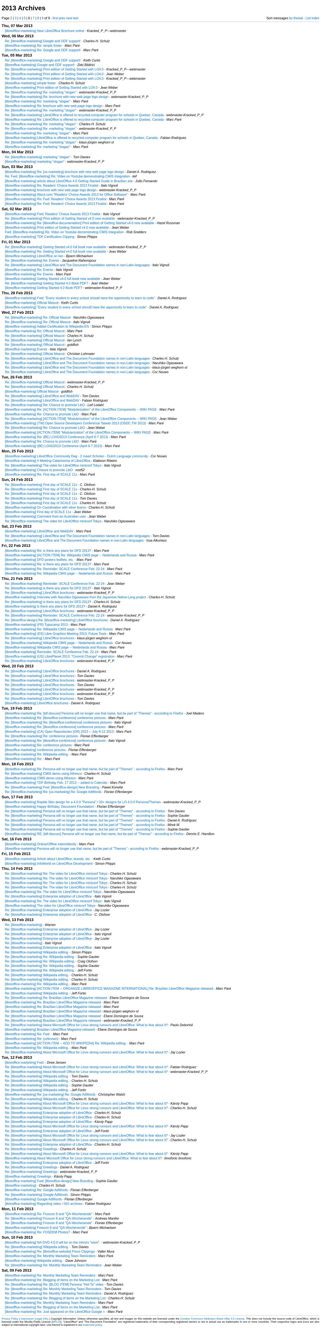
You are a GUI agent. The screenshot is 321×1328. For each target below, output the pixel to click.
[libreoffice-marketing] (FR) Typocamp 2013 (36, 624)
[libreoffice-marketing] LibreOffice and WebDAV (39, 531)
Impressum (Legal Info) (34, 1318)
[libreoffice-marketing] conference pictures (35, 750)
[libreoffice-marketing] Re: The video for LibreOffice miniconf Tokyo (53, 892)
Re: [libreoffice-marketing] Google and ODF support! (43, 41)
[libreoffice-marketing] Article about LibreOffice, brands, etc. (48, 859)
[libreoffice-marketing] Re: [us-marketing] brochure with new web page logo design (64, 172)
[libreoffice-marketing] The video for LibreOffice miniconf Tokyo (50, 905)
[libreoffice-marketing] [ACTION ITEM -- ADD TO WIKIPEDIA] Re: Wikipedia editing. (66, 1043)
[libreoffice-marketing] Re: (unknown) (31, 1039)
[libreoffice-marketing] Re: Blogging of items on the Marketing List (52, 1280)
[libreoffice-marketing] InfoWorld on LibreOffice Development (49, 863)
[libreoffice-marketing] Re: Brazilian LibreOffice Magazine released (53, 1002)
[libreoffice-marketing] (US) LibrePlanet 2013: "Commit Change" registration (59, 656)
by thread (296, 18)
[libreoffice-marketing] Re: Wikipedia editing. (37, 754)
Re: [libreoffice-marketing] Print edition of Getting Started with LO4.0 (54, 69)
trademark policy (92, 1324)
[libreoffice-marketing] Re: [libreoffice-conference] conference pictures (55, 718)
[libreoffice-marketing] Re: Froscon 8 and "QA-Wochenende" (48, 1214)
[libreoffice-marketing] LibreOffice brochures (36, 703)
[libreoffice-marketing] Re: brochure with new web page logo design (53, 106)
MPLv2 (56, 1321)
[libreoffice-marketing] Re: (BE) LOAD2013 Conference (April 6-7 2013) (56, 437)
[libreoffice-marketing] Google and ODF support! (40, 65)
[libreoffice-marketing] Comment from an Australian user (45, 516)
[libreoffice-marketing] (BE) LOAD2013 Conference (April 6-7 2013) (53, 446)
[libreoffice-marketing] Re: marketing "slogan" (37, 101)
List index (312, 18)
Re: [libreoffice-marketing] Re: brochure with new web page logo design (57, 97)
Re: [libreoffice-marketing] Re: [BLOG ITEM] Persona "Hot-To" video (54, 1284)
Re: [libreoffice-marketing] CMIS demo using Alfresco (43, 773)
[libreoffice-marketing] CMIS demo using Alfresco (40, 778)
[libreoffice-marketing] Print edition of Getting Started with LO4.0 (51, 87)
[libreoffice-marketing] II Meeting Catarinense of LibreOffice (47, 460)
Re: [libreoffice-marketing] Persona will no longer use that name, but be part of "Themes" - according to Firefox (85, 811)
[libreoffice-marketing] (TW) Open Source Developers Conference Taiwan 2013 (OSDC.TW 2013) (75, 423)
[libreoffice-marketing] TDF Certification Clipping (39, 237)
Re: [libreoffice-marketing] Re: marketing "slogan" (40, 92)
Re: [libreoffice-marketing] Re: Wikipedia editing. (40, 957)
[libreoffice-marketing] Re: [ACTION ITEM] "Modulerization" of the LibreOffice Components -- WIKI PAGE (81, 409)
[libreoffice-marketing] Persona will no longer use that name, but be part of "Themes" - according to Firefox (82, 848)
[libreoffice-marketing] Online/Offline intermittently (40, 844)
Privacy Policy (10, 1318)
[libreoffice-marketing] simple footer (30, 83)
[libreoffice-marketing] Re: (23, 759)
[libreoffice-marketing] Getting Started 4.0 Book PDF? (43, 288)
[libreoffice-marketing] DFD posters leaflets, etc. (39, 559)
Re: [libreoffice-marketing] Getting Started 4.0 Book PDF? (46, 283)
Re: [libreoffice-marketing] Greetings (31, 1149)
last (75, 18)
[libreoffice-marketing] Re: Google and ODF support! (43, 50)
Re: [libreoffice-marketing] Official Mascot (34, 335)
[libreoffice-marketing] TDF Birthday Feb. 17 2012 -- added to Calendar (56, 782)
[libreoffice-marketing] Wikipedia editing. (34, 1260)
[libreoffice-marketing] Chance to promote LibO (39, 470)
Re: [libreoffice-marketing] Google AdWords (36, 1194)
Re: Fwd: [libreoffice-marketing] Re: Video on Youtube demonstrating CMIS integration (67, 176)
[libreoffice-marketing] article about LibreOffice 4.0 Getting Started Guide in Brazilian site (69, 181)
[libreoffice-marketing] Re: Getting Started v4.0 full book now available (55, 251)
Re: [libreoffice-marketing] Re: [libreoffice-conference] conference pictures (58, 722)
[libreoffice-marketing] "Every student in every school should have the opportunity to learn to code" (76, 307)
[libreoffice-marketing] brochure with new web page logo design (50, 190)
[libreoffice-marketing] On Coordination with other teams (45, 507)
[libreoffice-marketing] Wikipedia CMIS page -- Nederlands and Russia (56, 647)
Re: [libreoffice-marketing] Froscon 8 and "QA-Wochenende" (48, 1218)
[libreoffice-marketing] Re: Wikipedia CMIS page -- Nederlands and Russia (59, 573)
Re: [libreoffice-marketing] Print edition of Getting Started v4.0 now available (60, 218)
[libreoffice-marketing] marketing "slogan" (34, 161)
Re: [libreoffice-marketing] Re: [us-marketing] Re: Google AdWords (53, 792)
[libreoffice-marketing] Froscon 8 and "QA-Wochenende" (45, 1227)
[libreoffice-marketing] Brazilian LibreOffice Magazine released (50, 1029)
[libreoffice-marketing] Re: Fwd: (27, 1034)
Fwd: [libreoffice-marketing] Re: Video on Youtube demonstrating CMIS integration (64, 232)
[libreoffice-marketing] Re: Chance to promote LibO (42, 414)
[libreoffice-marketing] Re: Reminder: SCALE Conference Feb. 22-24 (54, 569)
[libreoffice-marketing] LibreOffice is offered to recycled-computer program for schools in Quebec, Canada (81, 138)
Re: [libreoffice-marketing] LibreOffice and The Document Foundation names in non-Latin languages (77, 265)
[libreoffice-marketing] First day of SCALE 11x (38, 512)
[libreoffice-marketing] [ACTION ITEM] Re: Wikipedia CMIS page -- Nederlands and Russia (71, 555)
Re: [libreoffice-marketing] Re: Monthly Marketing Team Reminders (53, 1265)
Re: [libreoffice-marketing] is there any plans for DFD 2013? (48, 588)
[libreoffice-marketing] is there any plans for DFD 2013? (45, 606)
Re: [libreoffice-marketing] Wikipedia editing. (37, 952)
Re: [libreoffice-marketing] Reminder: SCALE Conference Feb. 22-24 (54, 583)
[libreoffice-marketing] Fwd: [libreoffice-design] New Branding (49, 1181)
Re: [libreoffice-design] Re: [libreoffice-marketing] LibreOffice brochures (56, 620)
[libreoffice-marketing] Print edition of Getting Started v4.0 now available (57, 227)
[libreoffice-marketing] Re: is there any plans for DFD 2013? (48, 550)
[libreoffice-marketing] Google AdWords (33, 1199)
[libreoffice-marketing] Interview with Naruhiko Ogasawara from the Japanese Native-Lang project (75, 597)
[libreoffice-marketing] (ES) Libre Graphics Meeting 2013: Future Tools (55, 633)
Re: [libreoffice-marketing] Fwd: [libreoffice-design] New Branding (52, 787)
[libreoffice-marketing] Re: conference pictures (38, 745)
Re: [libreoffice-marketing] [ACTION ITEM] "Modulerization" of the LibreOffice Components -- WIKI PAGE (81, 418)
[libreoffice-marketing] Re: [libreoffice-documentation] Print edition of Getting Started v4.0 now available (79, 223)
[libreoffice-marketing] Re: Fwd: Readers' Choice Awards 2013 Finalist (55, 199)
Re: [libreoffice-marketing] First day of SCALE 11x (41, 484)
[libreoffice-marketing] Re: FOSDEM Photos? (37, 1232)
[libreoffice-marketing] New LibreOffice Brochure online (44, 31)
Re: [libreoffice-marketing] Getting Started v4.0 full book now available (55, 247)
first (55, 18)
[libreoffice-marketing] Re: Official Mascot (34, 331)
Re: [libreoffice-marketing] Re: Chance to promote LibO (45, 405)
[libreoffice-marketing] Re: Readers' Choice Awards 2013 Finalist (51, 185)
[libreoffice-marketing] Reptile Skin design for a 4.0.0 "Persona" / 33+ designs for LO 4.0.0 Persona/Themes (83, 802)
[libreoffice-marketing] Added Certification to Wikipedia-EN (47, 326)
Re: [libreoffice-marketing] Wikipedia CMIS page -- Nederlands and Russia (59, 643)
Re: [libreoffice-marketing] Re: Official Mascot (37, 317)
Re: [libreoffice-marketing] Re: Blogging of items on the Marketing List (55, 1298)
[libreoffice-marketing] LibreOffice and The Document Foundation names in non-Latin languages (74, 540)
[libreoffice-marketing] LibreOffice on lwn (34, 256)
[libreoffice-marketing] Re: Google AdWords (36, 1190)
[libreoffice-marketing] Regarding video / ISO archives (44, 1203)
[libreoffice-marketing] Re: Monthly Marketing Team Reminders (50, 1256)
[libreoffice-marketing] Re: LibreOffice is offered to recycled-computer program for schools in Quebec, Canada (84, 119)
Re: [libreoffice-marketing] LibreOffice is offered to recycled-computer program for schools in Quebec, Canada (84, 115)
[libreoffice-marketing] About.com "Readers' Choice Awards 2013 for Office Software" (66, 194)
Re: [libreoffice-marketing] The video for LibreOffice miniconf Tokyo (53, 465)
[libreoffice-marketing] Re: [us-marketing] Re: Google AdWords (50, 1094)
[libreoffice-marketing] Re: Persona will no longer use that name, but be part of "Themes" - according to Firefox (85, 769)
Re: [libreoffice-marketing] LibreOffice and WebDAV (42, 396)
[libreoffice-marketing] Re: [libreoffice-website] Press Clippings (50, 1251)
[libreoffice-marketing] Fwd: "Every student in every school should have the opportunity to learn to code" (80, 298)
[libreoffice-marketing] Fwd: (24, 1062)
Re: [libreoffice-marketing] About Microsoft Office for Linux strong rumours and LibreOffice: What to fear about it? (86, 1025)
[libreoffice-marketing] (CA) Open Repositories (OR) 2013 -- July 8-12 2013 (59, 731)
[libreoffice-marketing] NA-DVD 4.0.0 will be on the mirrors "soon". (52, 1242)
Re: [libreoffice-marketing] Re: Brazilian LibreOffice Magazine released (56, 998)
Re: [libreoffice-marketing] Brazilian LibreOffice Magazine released (53, 1011)
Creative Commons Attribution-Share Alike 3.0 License (212, 1318)
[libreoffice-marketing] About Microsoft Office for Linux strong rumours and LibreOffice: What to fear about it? (83, 1158)
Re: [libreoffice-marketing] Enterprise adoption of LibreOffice (48, 896)
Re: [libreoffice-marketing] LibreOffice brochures (39, 592)
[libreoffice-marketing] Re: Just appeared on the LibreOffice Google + (55, 1311)
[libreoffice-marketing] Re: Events (29, 270)
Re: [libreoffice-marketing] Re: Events (32, 260)
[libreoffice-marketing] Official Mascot (32, 302)
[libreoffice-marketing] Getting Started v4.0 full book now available (52, 279)
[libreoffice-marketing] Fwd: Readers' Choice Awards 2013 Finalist (52, 214)
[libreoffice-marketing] (20, 1185)
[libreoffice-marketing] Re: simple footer (33, 45)
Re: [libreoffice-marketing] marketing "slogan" (37, 157)
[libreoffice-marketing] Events (26, 349)
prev (62, 18)
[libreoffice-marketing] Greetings (28, 1176)
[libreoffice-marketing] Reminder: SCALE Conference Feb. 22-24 (51, 652)
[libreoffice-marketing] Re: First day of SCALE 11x (41, 474)
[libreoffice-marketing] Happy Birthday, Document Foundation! (49, 806)
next (69, 18)
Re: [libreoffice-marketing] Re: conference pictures (41, 736)
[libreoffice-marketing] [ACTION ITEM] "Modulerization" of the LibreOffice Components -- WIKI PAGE (78, 432)
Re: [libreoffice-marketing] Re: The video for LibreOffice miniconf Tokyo (56, 873)
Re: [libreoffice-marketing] (23, 925)
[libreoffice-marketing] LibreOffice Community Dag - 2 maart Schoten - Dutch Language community (76, 456)
